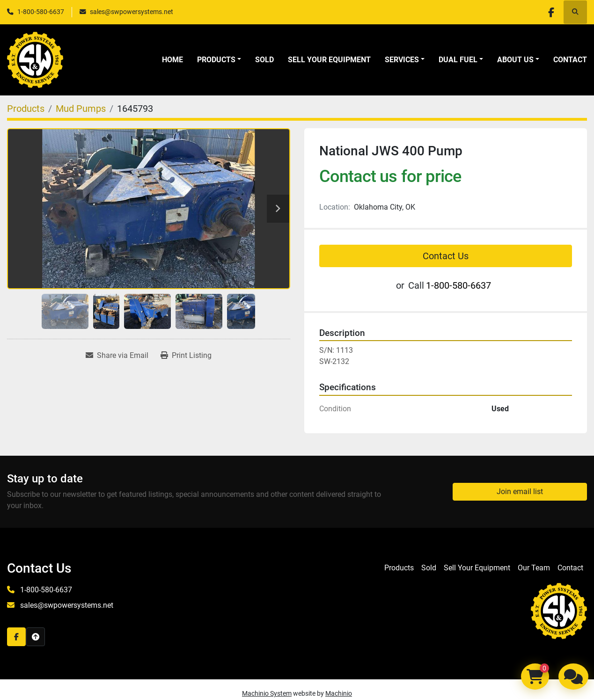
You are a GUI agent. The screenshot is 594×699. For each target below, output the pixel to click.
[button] (219, 60)
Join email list (520, 491)
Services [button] (402, 59)
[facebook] (551, 12)
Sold (264, 59)
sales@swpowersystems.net (131, 11)
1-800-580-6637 (40, 11)
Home (172, 59)
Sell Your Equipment (329, 59)
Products (216, 59)
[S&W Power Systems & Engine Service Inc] (559, 610)
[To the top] (35, 636)
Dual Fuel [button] (458, 59)
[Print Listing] (186, 355)
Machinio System (267, 693)
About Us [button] (515, 59)
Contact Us (446, 256)
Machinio (338, 693)
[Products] (25, 108)
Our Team (534, 567)
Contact (570, 59)
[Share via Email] (117, 355)
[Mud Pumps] (81, 108)
